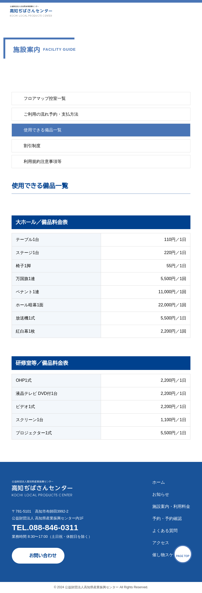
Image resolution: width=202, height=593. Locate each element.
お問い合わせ (43, 555)
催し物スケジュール (171, 555)
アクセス (160, 542)
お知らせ (160, 494)
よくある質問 (165, 530)
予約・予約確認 (167, 518)
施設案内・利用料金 (171, 506)
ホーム (158, 482)
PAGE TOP (182, 556)
